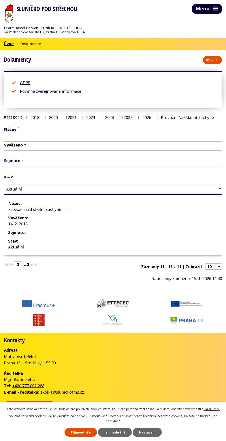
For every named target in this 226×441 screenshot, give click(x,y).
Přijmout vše (81, 432)
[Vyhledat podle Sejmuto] (113, 171)
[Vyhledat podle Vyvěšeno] (113, 154)
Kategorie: (13, 117)
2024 (109, 117)
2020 (53, 117)
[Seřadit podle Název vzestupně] (18, 127)
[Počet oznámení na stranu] (213, 266)
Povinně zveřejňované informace (50, 91)
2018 (34, 117)
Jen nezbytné (114, 432)
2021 (72, 117)
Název (10, 129)
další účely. (212, 409)
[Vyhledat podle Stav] (113, 189)
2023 (90, 117)
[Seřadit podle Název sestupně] (18, 129)
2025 (128, 117)
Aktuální (16, 247)
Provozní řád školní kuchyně (187, 117)
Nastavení (147, 432)
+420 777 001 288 (28, 385)
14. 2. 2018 (18, 223)
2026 (146, 117)
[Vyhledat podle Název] (113, 137)
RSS (212, 60)
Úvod (9, 43)
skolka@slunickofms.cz (62, 392)
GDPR (25, 82)
